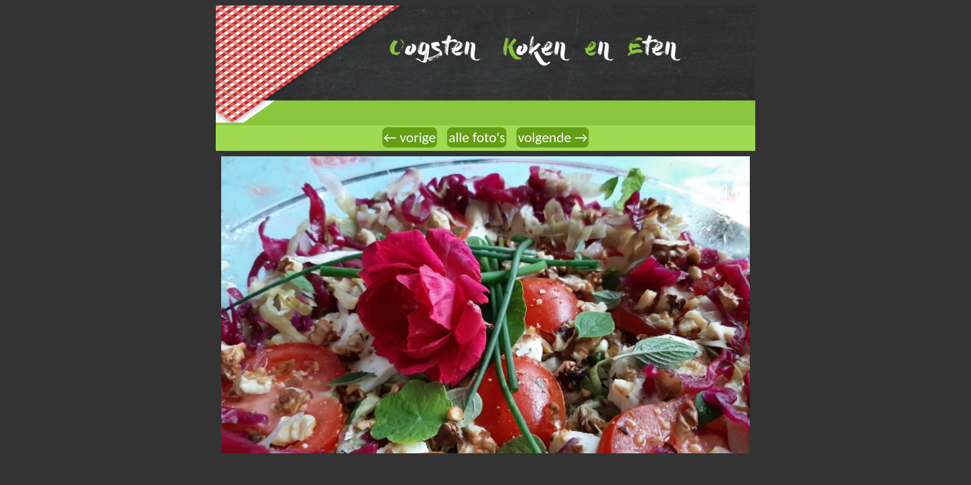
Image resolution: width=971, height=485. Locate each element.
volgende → (552, 137)
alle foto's (476, 137)
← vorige (410, 137)
